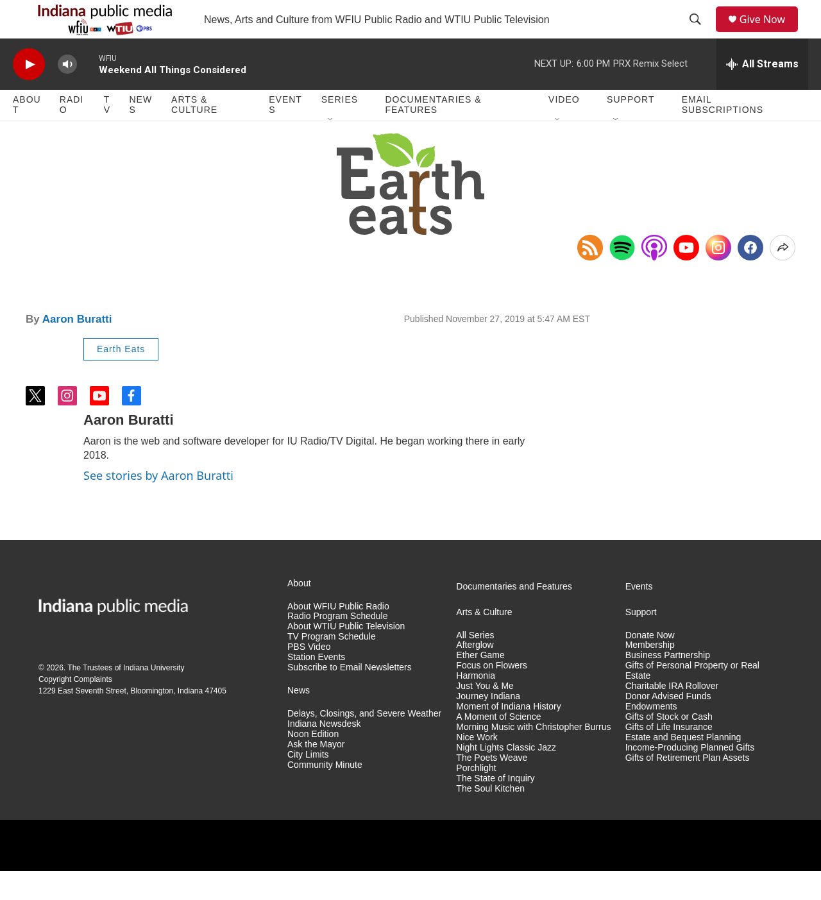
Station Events (316, 686)
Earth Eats (121, 378)
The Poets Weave (491, 787)
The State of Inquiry (495, 807)
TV (107, 133)
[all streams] (762, 93)
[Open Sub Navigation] (331, 149)
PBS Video (308, 676)
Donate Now (650, 664)
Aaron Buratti (77, 348)
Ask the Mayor (315, 773)
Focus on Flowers (491, 694)
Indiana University (153, 696)
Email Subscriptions (722, 133)
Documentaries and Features (514, 615)
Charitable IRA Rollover (672, 715)
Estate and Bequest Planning (683, 766)
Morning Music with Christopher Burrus (533, 756)
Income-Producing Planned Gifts (690, 776)
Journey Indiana (488, 725)
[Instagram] (718, 276)
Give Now (769, 33)
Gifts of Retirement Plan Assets (687, 787)
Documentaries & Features (433, 133)
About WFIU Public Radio (338, 635)
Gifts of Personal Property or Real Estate (692, 699)
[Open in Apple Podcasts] (654, 276)
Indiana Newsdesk (323, 753)
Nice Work (476, 766)
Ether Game (480, 684)
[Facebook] (750, 276)
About (27, 133)
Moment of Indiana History (508, 735)
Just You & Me (485, 715)
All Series (475, 664)
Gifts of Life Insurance (669, 756)
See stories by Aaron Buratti (158, 504)
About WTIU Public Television (346, 655)
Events (285, 133)
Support (630, 128)
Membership (650, 674)
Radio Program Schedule (337, 645)
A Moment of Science (498, 746)
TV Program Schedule (331, 665)
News (140, 133)
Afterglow (474, 674)
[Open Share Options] (782, 276)
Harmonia (475, 704)
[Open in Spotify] (622, 276)
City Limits (308, 783)
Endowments (651, 735)
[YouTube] (686, 276)
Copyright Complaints (75, 708)
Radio (71, 133)
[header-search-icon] (700, 34)
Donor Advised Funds (668, 725)
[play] (29, 93)
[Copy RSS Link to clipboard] (590, 276)
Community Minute (324, 794)
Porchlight (476, 797)
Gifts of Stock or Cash (669, 746)
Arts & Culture (194, 133)
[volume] (67, 93)
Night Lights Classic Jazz (506, 776)
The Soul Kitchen (490, 817)
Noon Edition (313, 763)
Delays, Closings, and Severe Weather (364, 742)
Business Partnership (667, 684)
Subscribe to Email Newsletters (349, 696)
